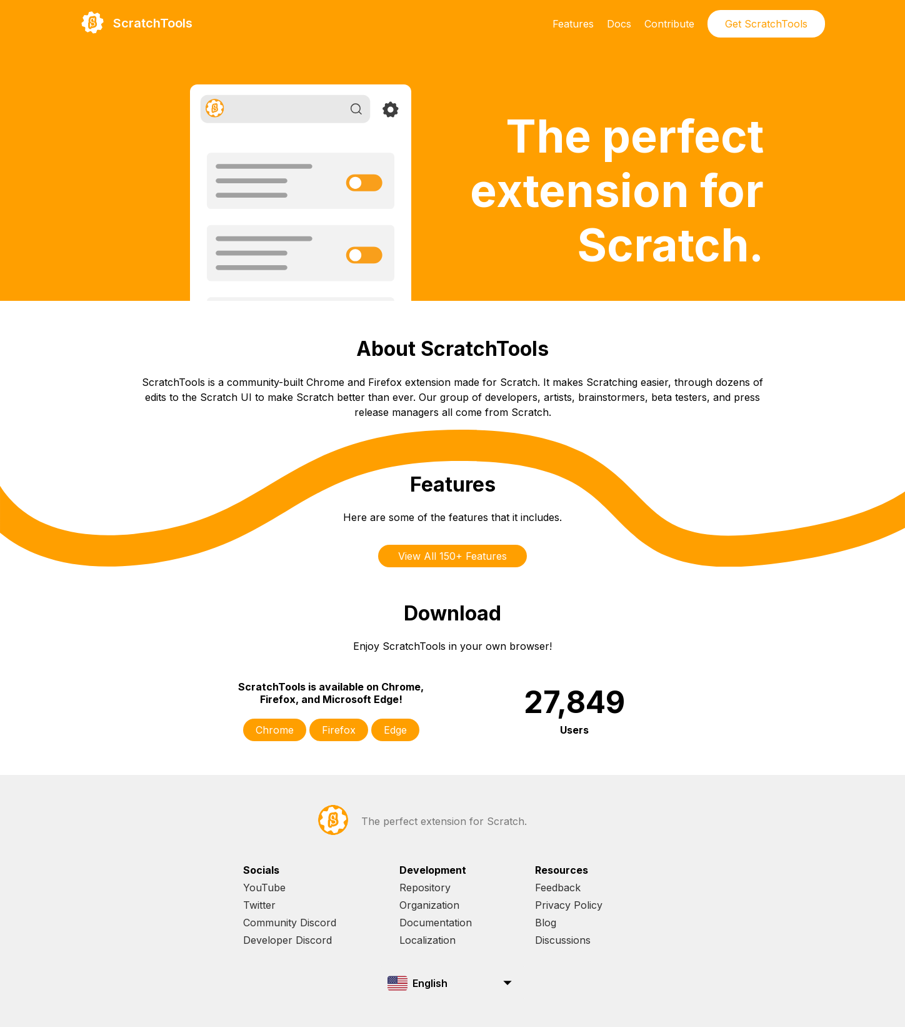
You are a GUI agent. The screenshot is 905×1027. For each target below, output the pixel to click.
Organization (429, 905)
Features (573, 24)
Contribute (669, 24)
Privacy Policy (568, 905)
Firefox (339, 730)
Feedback (558, 887)
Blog (545, 922)
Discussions (563, 940)
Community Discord (289, 922)
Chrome (275, 730)
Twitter (259, 905)
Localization (427, 940)
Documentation (435, 922)
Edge (395, 730)
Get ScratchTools (766, 24)
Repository (425, 887)
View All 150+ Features (452, 556)
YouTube (264, 887)
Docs (619, 24)
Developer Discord (287, 940)
